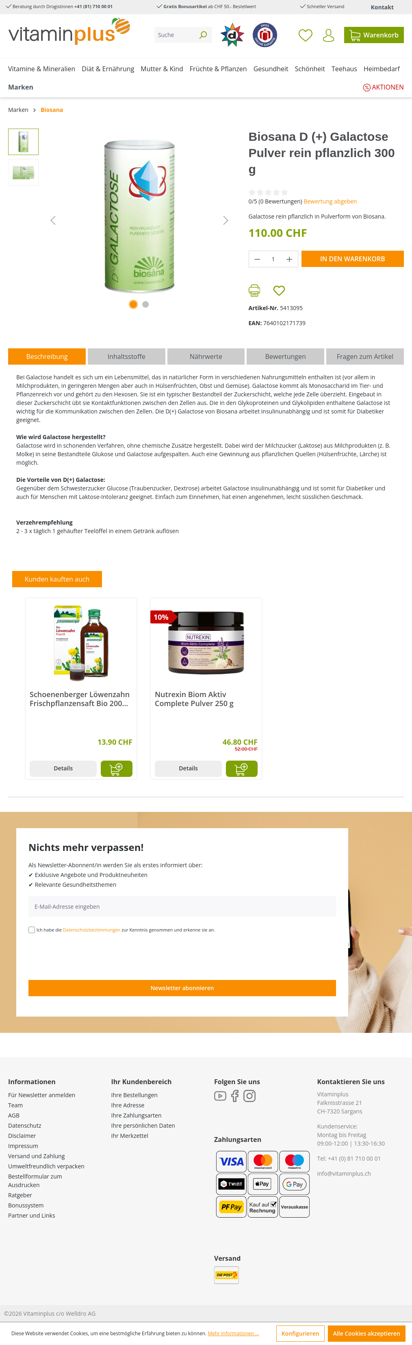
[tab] (47, 356)
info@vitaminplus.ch (344, 1173)
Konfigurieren (300, 1333)
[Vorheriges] (53, 220)
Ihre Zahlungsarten (136, 1115)
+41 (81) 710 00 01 (93, 6)
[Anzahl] (273, 259)
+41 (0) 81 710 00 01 (354, 1158)
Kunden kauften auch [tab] (57, 579)
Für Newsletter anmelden (41, 1095)
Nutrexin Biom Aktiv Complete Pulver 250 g (194, 699)
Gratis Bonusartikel (185, 6)
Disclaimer (22, 1135)
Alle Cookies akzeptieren (366, 1333)
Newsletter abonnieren (182, 988)
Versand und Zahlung (36, 1156)
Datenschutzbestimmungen (92, 930)
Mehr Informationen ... (233, 1333)
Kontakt (382, 7)
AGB (14, 1115)
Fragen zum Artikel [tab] (365, 356)
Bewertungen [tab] (285, 356)
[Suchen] (202, 35)
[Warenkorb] (374, 35)
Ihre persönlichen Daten (143, 1125)
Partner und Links (31, 1215)
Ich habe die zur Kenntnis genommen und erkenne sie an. (126, 930)
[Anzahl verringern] (257, 259)
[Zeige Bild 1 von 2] (133, 304)
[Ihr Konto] (328, 35)
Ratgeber (20, 1195)
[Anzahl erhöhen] (289, 259)
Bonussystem (25, 1205)
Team (15, 1105)
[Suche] (174, 35)
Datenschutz (24, 1125)
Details (63, 768)
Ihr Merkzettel (129, 1135)
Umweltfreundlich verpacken (46, 1166)
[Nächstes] (226, 220)
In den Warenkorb (352, 258)
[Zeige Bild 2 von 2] (145, 304)
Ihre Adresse (128, 1105)
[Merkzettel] (305, 35)
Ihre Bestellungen (134, 1095)
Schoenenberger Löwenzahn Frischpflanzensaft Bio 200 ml (80, 699)
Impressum (23, 1146)
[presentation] (90, 956)
